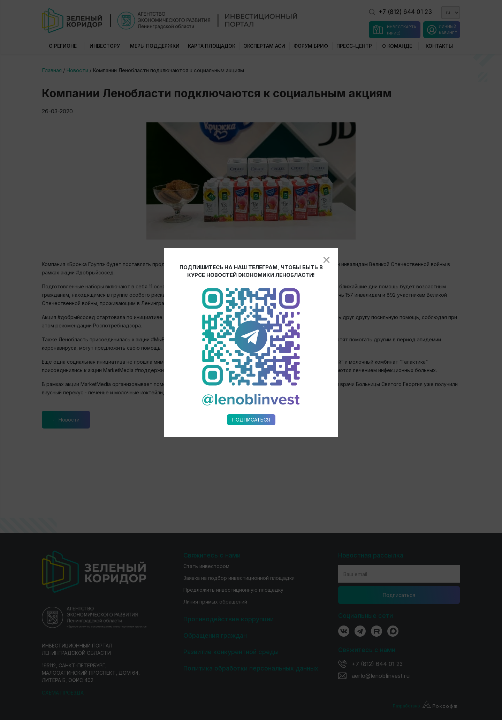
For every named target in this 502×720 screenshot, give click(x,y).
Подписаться (251, 324)
